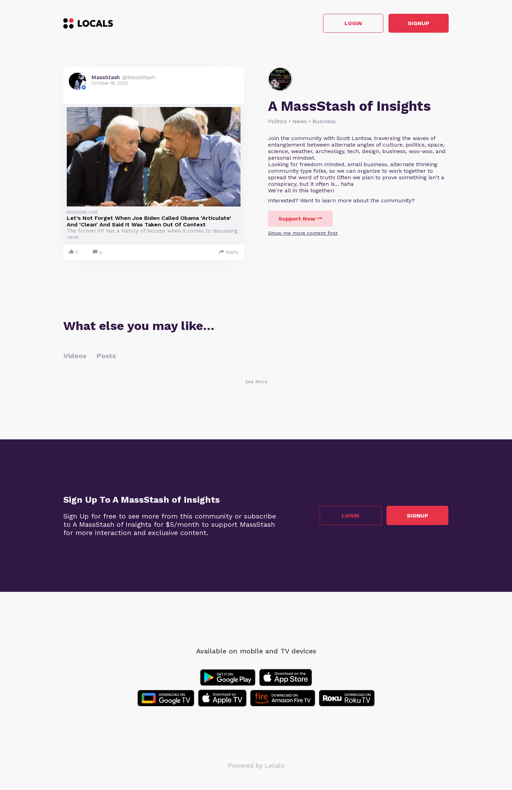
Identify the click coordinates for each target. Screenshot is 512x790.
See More (256, 382)
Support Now (300, 219)
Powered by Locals (256, 765)
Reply (228, 252)
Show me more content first (303, 233)
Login (351, 23)
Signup (418, 23)
